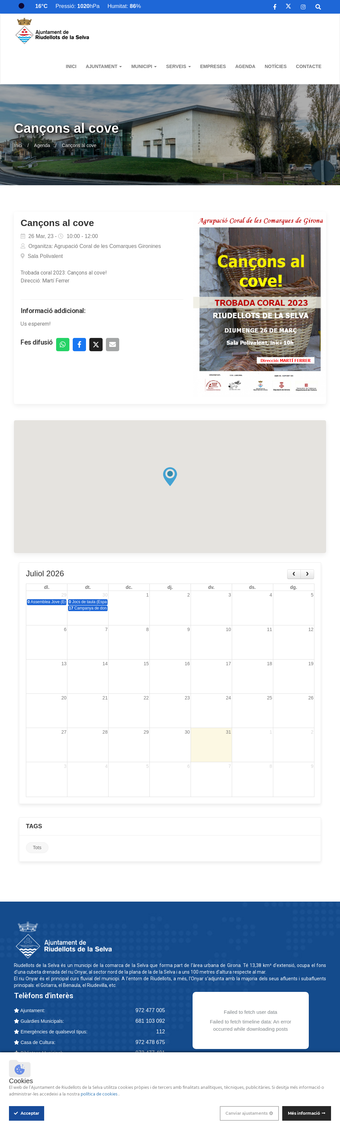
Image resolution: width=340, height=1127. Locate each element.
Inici (71, 66)
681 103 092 (150, 1022)
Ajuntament (104, 66)
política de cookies (100, 1094)
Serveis (178, 66)
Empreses (213, 66)
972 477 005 (150, 1011)
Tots (37, 848)
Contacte (308, 66)
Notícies (276, 66)
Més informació (304, 1113)
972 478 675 (150, 1043)
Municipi (144, 66)
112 (160, 1032)
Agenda (245, 66)
